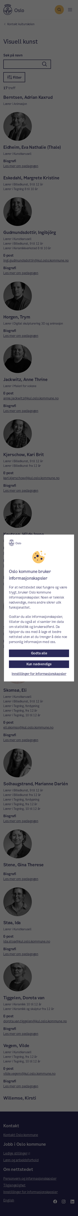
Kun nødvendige (39, 664)
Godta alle (39, 653)
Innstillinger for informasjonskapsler (39, 673)
